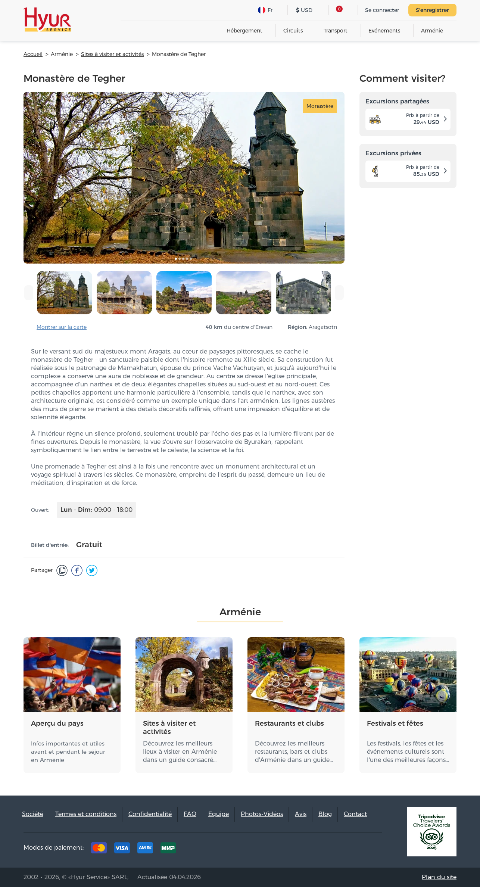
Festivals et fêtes (395, 723)
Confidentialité (150, 814)
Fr (265, 10)
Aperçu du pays (57, 723)
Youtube (371, 849)
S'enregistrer (432, 10)
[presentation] (28, 292)
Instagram (348, 849)
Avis (300, 814)
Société (32, 814)
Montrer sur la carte (62, 327)
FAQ (190, 814)
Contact (355, 814)
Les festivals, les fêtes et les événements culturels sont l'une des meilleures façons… (408, 751)
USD (304, 10)
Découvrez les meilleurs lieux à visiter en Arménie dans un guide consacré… (180, 751)
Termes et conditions (85, 814)
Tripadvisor (302, 849)
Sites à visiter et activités (169, 727)
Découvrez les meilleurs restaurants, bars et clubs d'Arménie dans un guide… (294, 751)
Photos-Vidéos (262, 814)
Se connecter (382, 10)
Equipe (218, 814)
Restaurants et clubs (289, 723)
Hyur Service (47, 19)
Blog (325, 814)
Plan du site (439, 877)
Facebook (325, 849)
